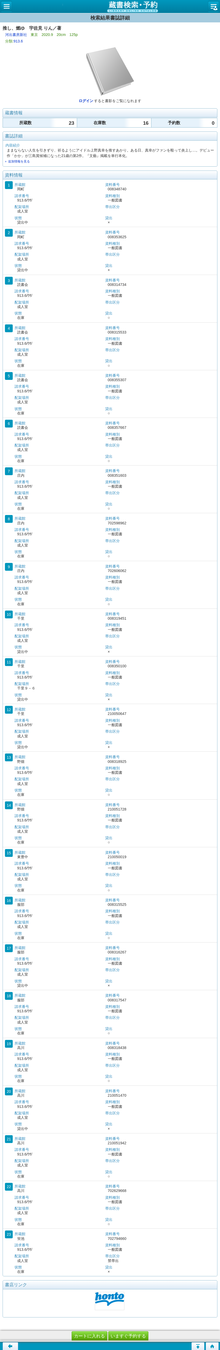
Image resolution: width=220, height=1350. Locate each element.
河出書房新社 (16, 35)
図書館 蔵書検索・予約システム (110, 6)
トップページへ (212, 1346)
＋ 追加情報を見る (17, 161)
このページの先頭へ (197, 1346)
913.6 (18, 41)
